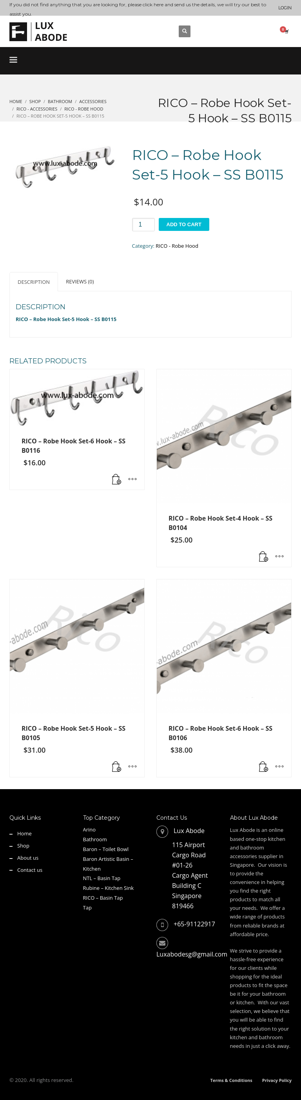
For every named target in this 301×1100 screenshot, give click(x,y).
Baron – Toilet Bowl (106, 849)
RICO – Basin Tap (103, 897)
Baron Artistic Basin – (108, 858)
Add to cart (184, 224)
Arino (89, 829)
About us (27, 857)
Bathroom (95, 839)
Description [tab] (34, 281)
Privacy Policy (277, 1080)
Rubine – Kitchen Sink (108, 887)
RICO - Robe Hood (177, 245)
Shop (23, 845)
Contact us (29, 869)
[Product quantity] (143, 224)
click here (153, 4)
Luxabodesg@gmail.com (191, 954)
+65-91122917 (194, 924)
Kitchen (92, 868)
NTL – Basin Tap (102, 878)
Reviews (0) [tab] (80, 281)
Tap (87, 907)
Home (24, 833)
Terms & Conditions (231, 1080)
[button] (117, 480)
